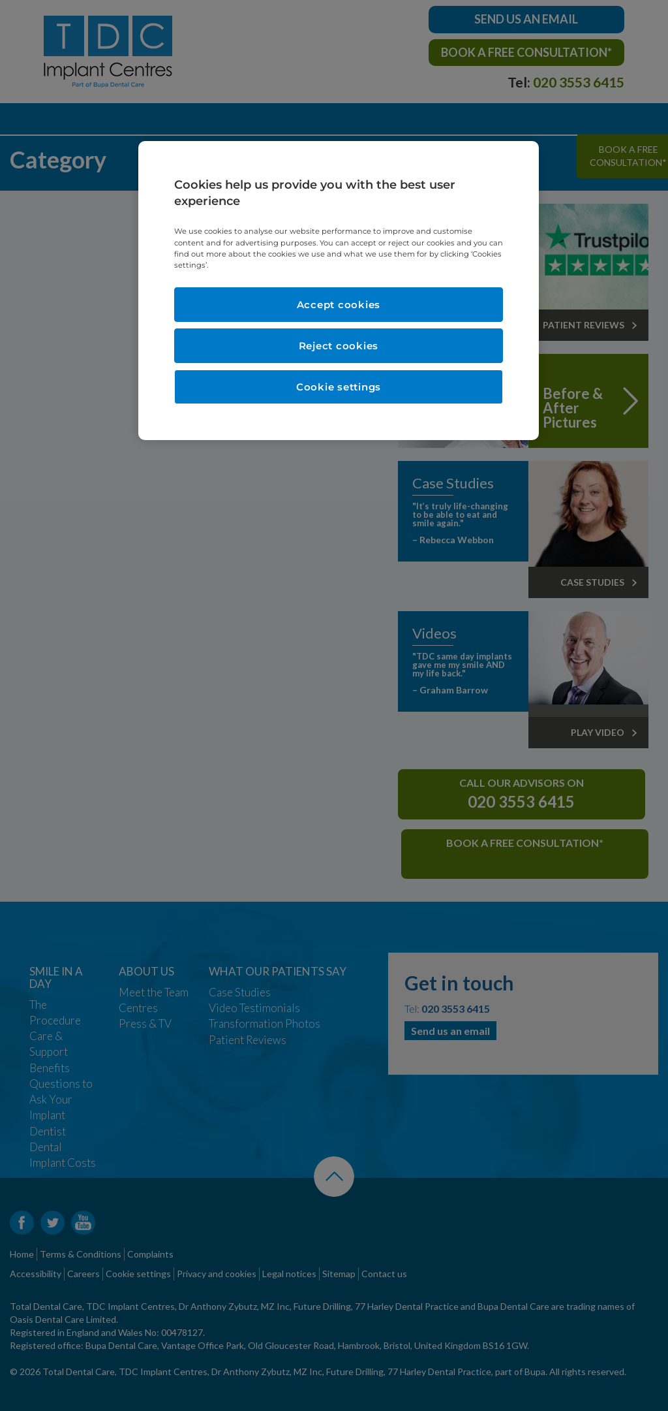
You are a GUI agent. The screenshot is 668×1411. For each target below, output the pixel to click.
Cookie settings (338, 387)
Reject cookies (339, 346)
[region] (338, 290)
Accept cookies (339, 304)
